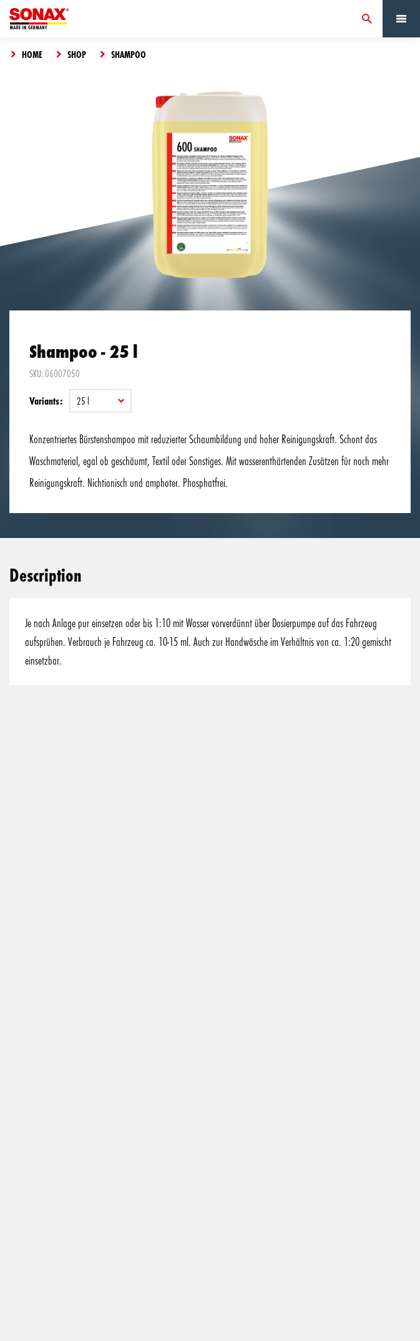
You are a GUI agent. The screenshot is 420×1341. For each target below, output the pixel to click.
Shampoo (128, 54)
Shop (76, 54)
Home (32, 54)
